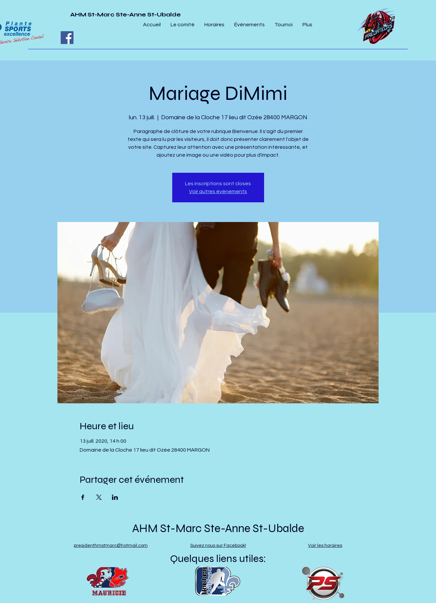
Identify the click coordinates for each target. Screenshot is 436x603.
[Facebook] (67, 37)
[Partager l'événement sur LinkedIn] (115, 497)
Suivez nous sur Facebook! (218, 545)
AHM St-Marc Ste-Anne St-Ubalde (125, 14)
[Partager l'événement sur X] (99, 497)
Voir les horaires (325, 545)
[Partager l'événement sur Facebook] (83, 497)
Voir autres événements (218, 191)
